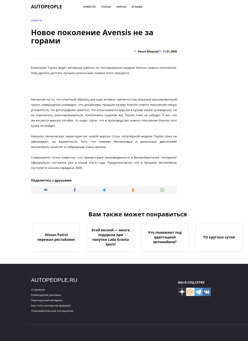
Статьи (106, 6)
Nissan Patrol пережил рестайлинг (56, 237)
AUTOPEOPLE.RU (54, 280)
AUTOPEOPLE (46, 6)
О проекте (38, 289)
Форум (121, 6)
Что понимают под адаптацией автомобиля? (165, 237)
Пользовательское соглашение (52, 311)
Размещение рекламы (46, 295)
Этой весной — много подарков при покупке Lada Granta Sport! (110, 237)
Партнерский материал (47, 300)
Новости (89, 6)
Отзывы (137, 6)
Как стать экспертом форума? (51, 305)
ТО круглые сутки (219, 237)
